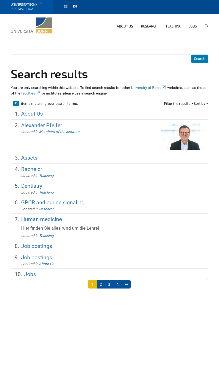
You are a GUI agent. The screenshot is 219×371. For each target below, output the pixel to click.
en (75, 6)
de (66, 6)
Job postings (36, 246)
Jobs (193, 26)
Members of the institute (59, 132)
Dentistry (31, 186)
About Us (125, 26)
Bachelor (31, 169)
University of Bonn (148, 87)
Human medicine (41, 219)
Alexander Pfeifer (41, 125)
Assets (29, 158)
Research (149, 26)
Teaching (173, 26)
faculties (31, 93)
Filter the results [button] (177, 103)
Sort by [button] (199, 103)
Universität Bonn (26, 4)
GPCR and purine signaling (52, 202)
